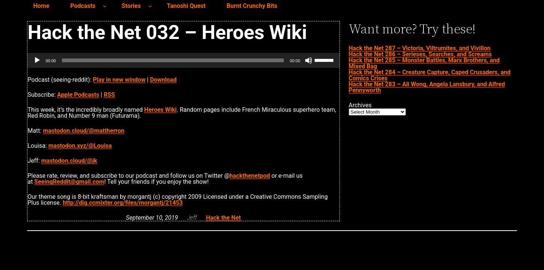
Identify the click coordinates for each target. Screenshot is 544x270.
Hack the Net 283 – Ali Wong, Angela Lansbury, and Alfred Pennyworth (427, 87)
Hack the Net (223, 217)
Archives (360, 105)
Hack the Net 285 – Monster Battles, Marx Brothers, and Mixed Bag (424, 63)
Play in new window (119, 79)
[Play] (37, 60)
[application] (183, 60)
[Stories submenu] (150, 6)
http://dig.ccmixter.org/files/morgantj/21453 (123, 202)
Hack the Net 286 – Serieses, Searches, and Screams (420, 54)
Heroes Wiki (160, 109)
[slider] (173, 60)
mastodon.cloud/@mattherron (83, 130)
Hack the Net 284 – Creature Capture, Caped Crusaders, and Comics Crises (430, 75)
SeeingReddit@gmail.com (69, 181)
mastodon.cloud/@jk (69, 160)
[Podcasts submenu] (105, 6)
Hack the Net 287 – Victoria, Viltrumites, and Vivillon (420, 48)
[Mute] (308, 60)
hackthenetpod (250, 175)
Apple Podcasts (78, 94)
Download (163, 79)
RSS (109, 94)
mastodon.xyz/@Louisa (80, 145)
